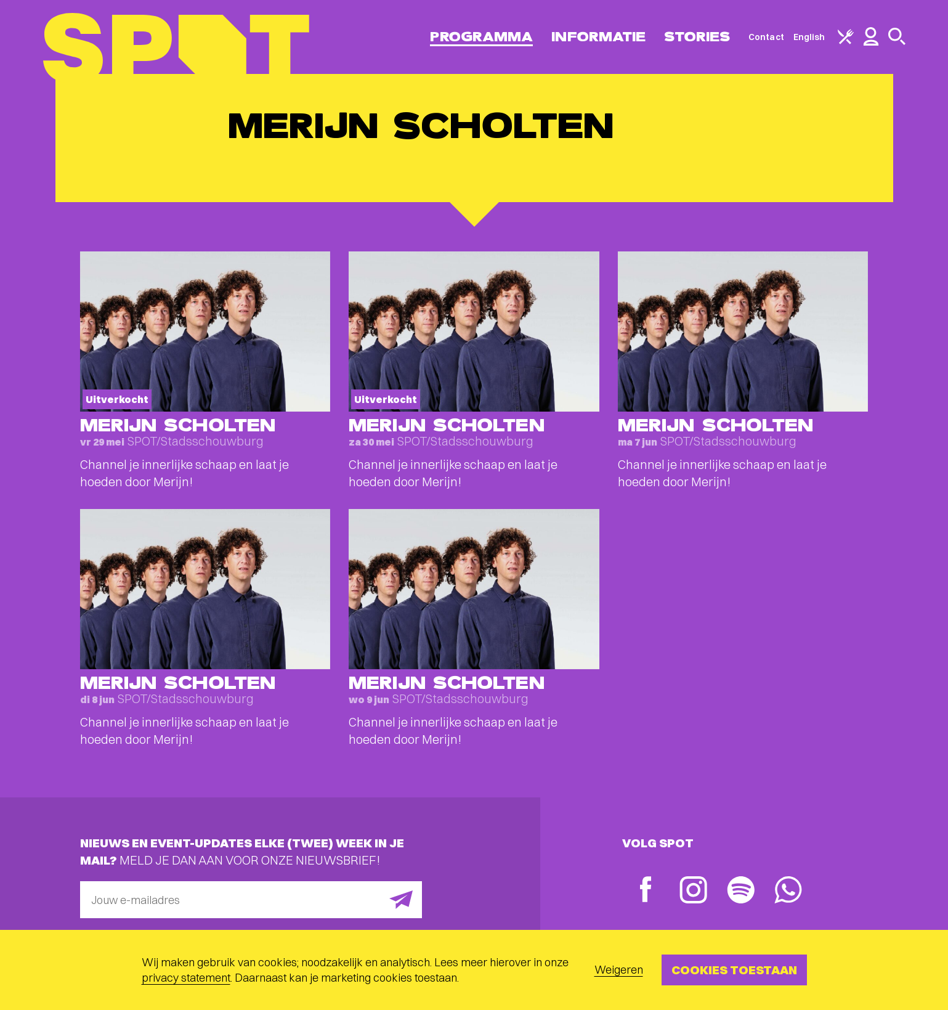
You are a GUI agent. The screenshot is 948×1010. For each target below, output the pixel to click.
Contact (766, 37)
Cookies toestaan (734, 969)
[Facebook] (646, 891)
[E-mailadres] (251, 899)
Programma (481, 37)
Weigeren (618, 970)
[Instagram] (693, 891)
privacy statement (186, 978)
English (809, 37)
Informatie (598, 37)
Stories (697, 37)
